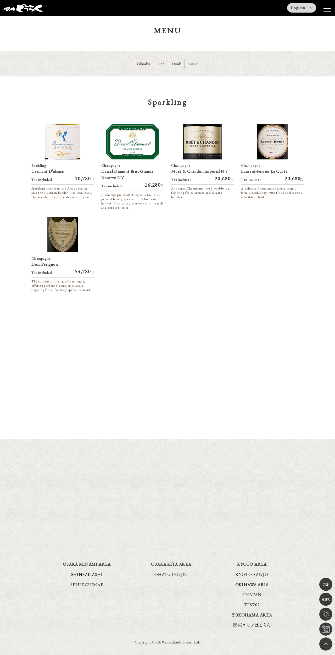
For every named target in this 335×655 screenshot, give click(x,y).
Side (161, 64)
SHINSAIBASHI (87, 574)
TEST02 (252, 605)
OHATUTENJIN (171, 574)
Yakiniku (143, 64)
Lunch (193, 64)
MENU (326, 599)
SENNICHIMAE (86, 584)
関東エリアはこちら (252, 625)
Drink (176, 64)
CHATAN (252, 595)
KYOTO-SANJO (252, 574)
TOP (326, 584)
